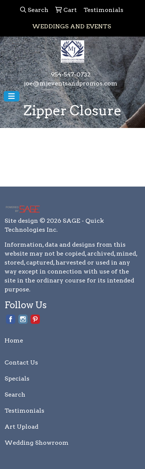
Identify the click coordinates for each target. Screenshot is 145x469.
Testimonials (24, 410)
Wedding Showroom (36, 442)
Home (13, 340)
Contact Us (21, 362)
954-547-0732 (71, 74)
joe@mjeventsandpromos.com (70, 83)
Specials (16, 378)
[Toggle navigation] (11, 96)
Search (14, 394)
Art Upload (21, 426)
